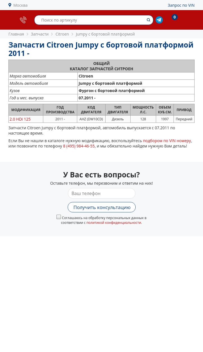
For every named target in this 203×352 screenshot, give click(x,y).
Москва (20, 5)
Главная (16, 34)
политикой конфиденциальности (113, 222)
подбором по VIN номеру (167, 140)
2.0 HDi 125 (20, 119)
